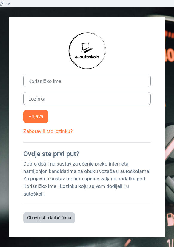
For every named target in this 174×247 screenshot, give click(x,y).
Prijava (35, 116)
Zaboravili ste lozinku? (48, 131)
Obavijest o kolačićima (49, 217)
